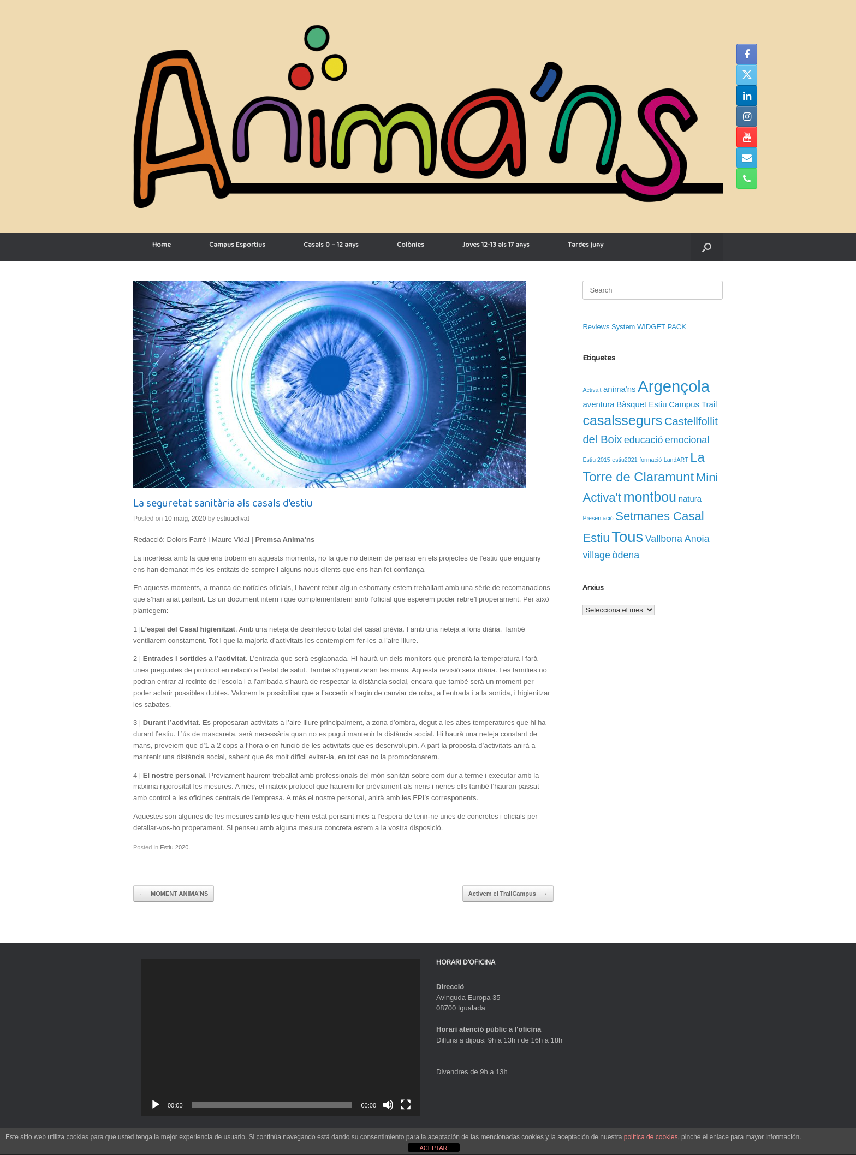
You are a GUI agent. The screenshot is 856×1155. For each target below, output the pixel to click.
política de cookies (651, 1137)
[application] (280, 1037)
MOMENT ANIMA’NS (173, 893)
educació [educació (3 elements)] (643, 439)
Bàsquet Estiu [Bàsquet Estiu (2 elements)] (641, 404)
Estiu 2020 (174, 847)
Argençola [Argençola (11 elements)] (674, 386)
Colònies (410, 247)
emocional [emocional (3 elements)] (687, 439)
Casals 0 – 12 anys (331, 247)
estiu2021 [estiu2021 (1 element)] (624, 459)
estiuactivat (233, 518)
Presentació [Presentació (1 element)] (597, 518)
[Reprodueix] (155, 1104)
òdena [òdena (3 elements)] (626, 555)
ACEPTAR (433, 1148)
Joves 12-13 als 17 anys (496, 247)
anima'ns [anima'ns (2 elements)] (619, 389)
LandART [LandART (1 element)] (676, 459)
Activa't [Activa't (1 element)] (591, 389)
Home (161, 247)
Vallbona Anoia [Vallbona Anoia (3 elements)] (677, 538)
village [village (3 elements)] (596, 555)
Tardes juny (585, 247)
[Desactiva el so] (388, 1104)
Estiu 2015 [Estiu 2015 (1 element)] (596, 459)
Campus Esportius (237, 247)
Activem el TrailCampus (508, 893)
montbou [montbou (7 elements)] (649, 496)
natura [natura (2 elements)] (690, 498)
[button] (707, 247)
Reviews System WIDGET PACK (634, 327)
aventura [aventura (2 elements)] (598, 404)
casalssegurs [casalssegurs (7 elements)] (622, 420)
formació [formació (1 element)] (650, 459)
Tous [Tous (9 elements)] (627, 536)
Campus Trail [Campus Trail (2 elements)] (693, 404)
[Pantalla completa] (405, 1104)
